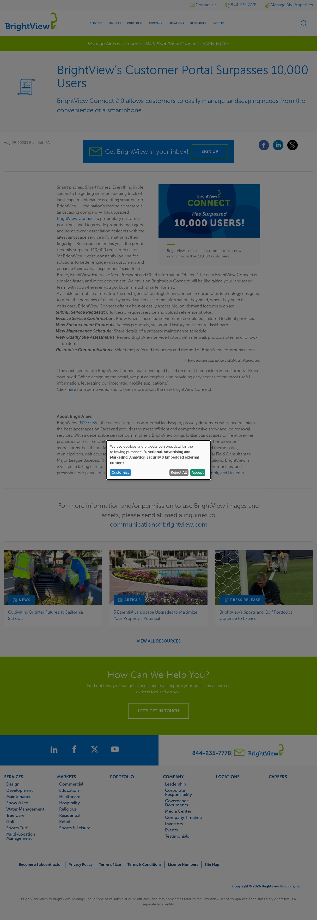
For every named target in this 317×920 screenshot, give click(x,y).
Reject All (179, 472)
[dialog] (158, 460)
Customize (121, 472)
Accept (198, 472)
